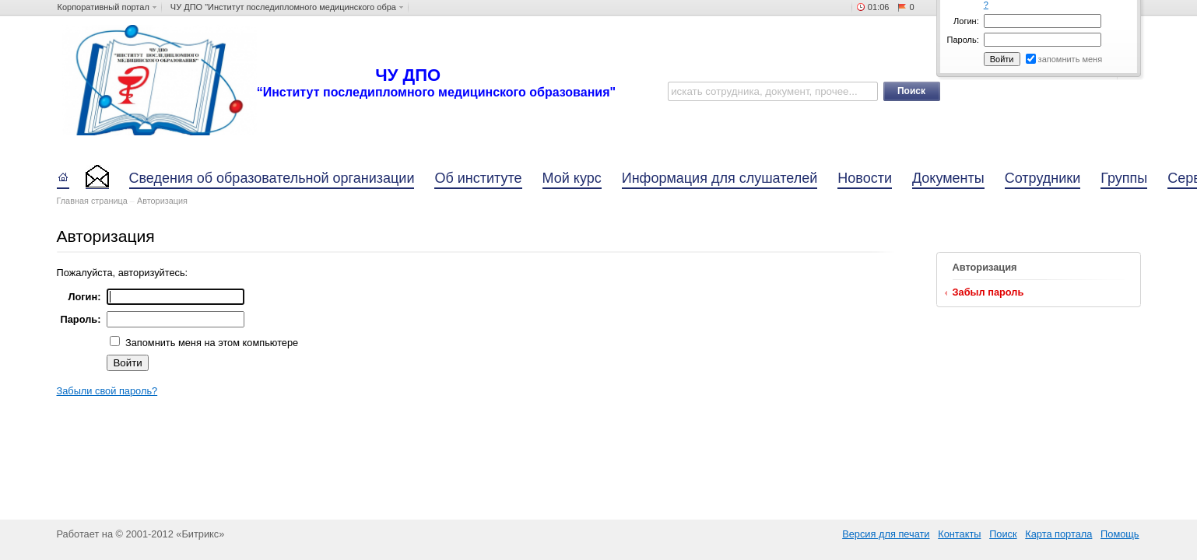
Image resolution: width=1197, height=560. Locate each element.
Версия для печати (885, 534)
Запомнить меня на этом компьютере (210, 342)
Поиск (1002, 534)
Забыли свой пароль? (107, 391)
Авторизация (162, 200)
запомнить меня (1070, 59)
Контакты (959, 534)
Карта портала (1058, 534)
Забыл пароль (988, 292)
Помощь (1119, 534)
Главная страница (92, 200)
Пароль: (963, 39)
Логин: (966, 21)
